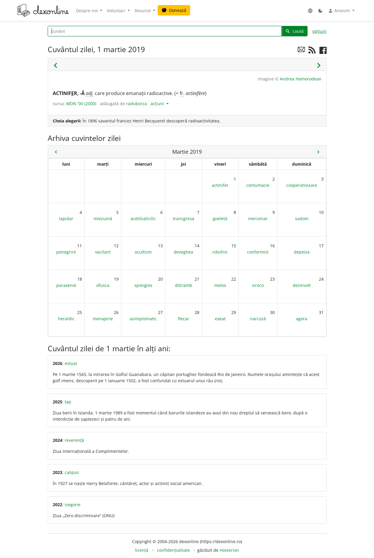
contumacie (257, 185)
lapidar (66, 218)
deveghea (183, 252)
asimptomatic (143, 318)
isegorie (72, 504)
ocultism (143, 252)
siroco (258, 285)
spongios (143, 285)
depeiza (302, 252)
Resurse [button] (143, 10)
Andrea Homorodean (301, 79)
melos (220, 285)
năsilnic (220, 252)
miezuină (103, 218)
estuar (71, 363)
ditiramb (183, 285)
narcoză (258, 318)
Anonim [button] (339, 11)
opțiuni (319, 31)
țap (68, 402)
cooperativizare (301, 185)
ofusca (102, 285)
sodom (301, 218)
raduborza (136, 103)
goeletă (220, 218)
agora (301, 318)
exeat (220, 318)
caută (294, 31)
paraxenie (66, 285)
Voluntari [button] (116, 10)
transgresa (183, 218)
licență (141, 550)
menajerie (103, 318)
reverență (74, 440)
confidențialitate (173, 550)
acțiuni (157, 103)
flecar (183, 318)
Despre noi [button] (87, 10)
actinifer (220, 185)
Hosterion (229, 550)
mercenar (258, 218)
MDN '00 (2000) (81, 103)
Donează (174, 10)
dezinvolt (302, 285)
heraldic (66, 318)
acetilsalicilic (143, 218)
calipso (72, 472)
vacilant (103, 252)
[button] (310, 10)
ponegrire (66, 252)
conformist (258, 252)
